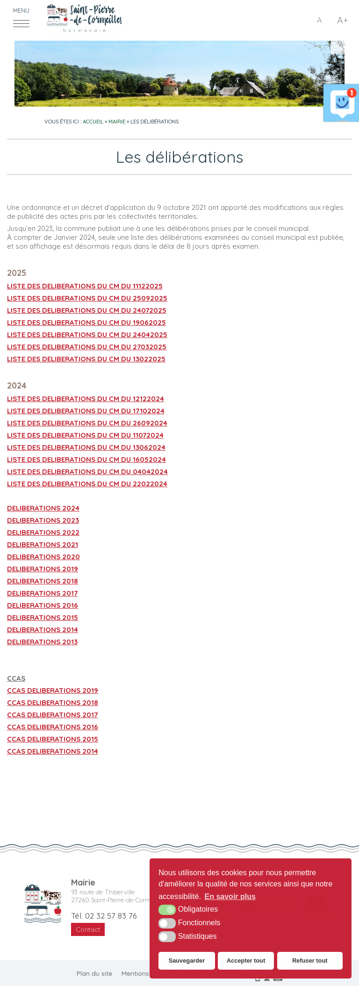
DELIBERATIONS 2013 (42, 641)
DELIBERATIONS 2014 (42, 629)
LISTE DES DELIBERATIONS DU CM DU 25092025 (87, 298)
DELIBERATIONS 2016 (42, 605)
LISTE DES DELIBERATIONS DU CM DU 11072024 (85, 435)
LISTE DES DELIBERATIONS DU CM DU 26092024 (87, 422)
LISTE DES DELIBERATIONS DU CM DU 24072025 (86, 310)
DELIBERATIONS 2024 (43, 508)
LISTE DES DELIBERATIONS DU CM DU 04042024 (87, 471)
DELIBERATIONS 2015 (42, 617)
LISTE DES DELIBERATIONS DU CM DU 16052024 (86, 459)
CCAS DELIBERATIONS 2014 (52, 751)
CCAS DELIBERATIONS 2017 (52, 714)
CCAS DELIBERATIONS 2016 (52, 726)
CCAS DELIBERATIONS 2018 (52, 702)
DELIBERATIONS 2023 (43, 520)
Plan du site (94, 973)
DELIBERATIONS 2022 (43, 532)
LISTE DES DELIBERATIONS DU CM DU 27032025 (86, 346)
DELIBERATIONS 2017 (42, 593)
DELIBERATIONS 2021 (42, 544)
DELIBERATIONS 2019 (42, 568)
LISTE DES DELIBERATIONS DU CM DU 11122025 (85, 285)
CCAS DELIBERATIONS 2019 (52, 690)
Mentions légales (147, 973)
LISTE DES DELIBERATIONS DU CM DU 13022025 (86, 358)
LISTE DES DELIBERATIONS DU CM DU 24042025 (87, 334)
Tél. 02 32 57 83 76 (104, 916)
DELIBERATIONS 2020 (43, 556)
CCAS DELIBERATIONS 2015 (52, 738)
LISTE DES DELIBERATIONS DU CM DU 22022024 (87, 483)
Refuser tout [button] (309, 960)
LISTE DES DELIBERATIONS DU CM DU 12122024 (85, 398)
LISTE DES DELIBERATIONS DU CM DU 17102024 (86, 410)
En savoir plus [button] (230, 896)
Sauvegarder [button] (187, 960)
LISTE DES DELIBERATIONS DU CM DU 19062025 (86, 322)
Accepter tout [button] (246, 960)
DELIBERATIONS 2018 (42, 580)
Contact (88, 929)
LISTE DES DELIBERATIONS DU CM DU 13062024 (86, 447)
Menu (21, 10)
